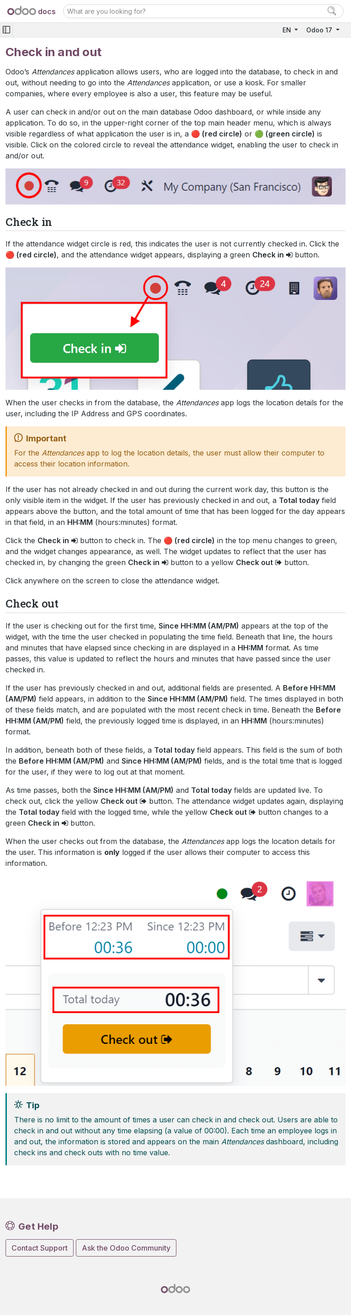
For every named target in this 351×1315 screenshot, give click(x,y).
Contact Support (39, 1247)
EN (287, 30)
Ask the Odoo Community (126, 1247)
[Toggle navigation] (6, 30)
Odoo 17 (320, 30)
